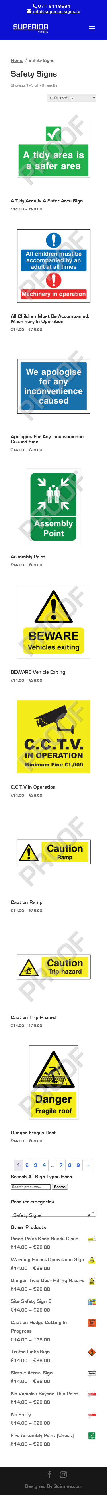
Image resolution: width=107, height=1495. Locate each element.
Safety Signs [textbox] (51, 1215)
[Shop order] (71, 98)
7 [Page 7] (61, 1165)
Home (17, 60)
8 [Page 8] (69, 1165)
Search (60, 1187)
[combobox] (53, 1213)
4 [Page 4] (44, 1165)
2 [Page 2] (27, 1165)
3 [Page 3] (35, 1165)
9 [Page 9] (78, 1165)
